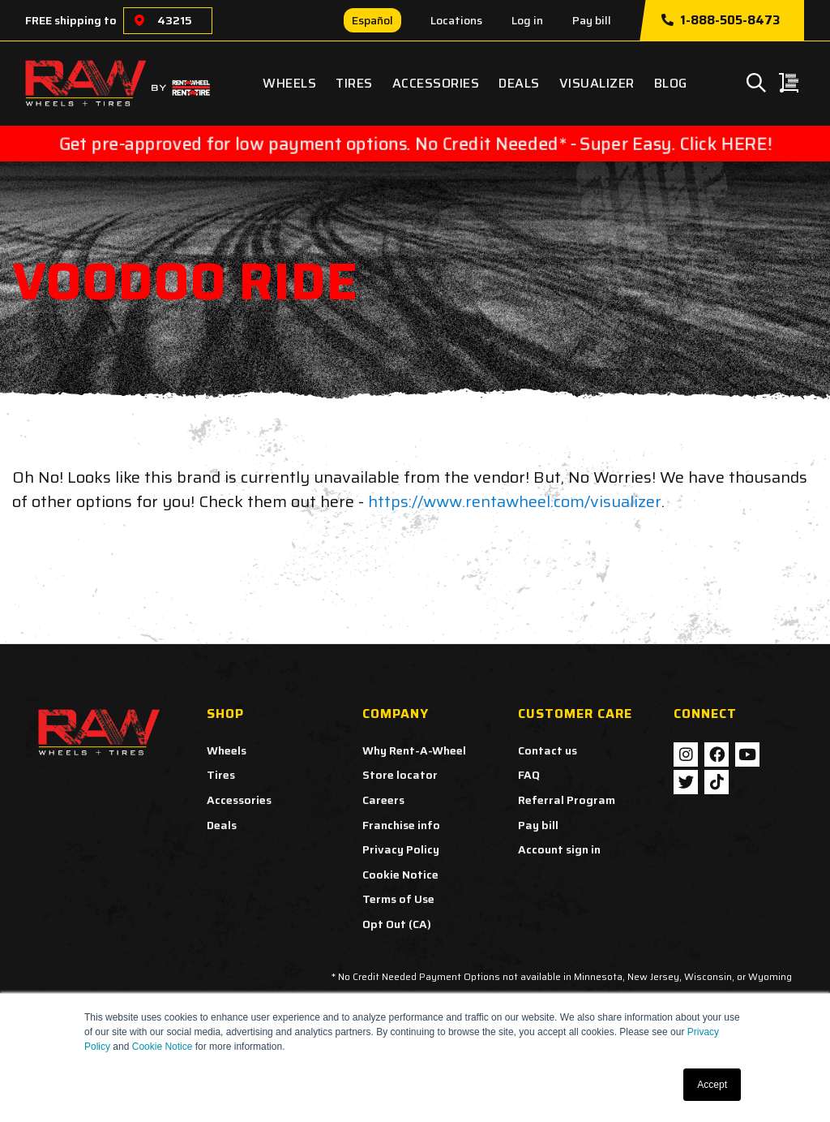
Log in (527, 20)
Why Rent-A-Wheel (414, 750)
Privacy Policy (400, 849)
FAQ (529, 775)
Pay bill (591, 20)
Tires (354, 83)
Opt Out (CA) (396, 924)
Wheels (289, 83)
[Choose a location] (139, 20)
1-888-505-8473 (720, 20)
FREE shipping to (71, 20)
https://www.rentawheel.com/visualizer (514, 501)
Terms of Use (398, 899)
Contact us (547, 750)
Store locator (400, 775)
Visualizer (597, 83)
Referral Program (566, 800)
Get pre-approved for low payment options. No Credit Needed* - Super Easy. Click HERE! (415, 143)
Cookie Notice (162, 1046)
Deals (519, 83)
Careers (383, 800)
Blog (670, 83)
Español (372, 20)
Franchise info (401, 825)
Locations (456, 20)
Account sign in (559, 849)
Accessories (436, 83)
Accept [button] (712, 1084)
